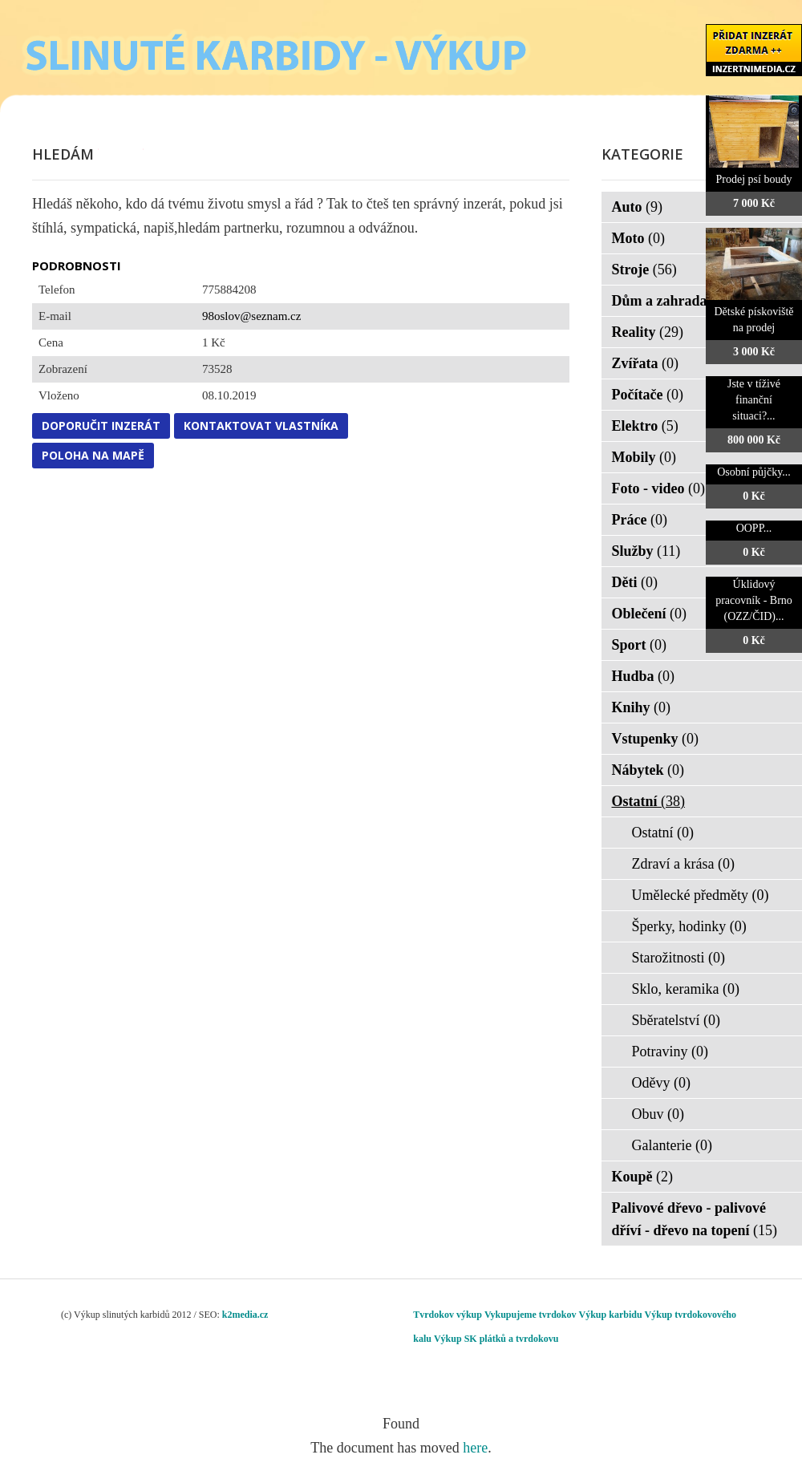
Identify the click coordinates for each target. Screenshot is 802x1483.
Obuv (658, 1114)
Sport (639, 645)
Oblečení (649, 614)
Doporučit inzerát (101, 425)
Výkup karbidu (610, 1314)
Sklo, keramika (685, 989)
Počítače (647, 395)
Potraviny (670, 1051)
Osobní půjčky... (754, 472)
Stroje (644, 269)
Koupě (643, 1177)
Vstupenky (655, 739)
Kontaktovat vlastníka (261, 425)
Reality (647, 332)
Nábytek (648, 770)
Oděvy (661, 1083)
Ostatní (649, 801)
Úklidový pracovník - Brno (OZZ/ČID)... (753, 600)
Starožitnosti (679, 958)
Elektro (645, 426)
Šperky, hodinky (689, 926)
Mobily (644, 457)
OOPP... (754, 528)
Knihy (641, 707)
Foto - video (658, 488)
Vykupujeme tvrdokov (530, 1314)
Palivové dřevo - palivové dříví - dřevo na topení (695, 1219)
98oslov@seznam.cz (251, 316)
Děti (635, 582)
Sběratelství (676, 1020)
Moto (638, 238)
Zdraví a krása (683, 864)
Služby (646, 551)
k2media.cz (245, 1314)
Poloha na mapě (93, 455)
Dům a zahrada (670, 301)
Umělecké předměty (700, 895)
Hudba (643, 676)
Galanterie (672, 1145)
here (475, 1448)
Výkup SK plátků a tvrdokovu (496, 1338)
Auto (637, 207)
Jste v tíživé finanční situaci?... (753, 400)
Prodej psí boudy (754, 179)
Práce (639, 520)
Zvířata (645, 363)
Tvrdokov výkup (447, 1314)
